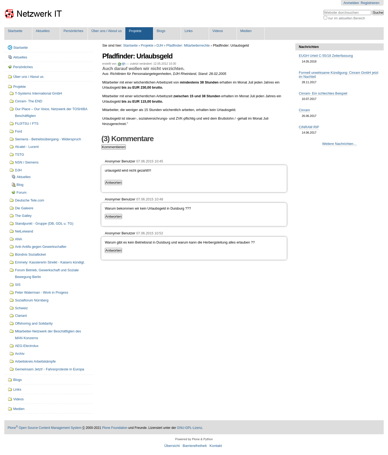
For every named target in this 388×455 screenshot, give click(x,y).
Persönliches (73, 31)
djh (124, 63)
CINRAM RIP (309, 127)
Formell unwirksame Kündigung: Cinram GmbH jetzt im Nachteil (338, 75)
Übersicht (172, 446)
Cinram (304, 110)
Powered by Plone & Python (194, 439)
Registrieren (370, 3)
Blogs (161, 31)
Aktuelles (43, 31)
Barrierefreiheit (195, 446)
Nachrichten (309, 47)
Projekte (135, 31)
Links (189, 31)
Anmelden (351, 3)
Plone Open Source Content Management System (44, 428)
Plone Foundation (114, 428)
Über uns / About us (106, 31)
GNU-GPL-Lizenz (189, 428)
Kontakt (215, 446)
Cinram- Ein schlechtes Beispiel (323, 93)
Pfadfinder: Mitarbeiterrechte (188, 45)
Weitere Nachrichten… (339, 144)
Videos (217, 31)
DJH (160, 45)
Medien (246, 31)
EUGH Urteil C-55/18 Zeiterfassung (326, 56)
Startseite (15, 31)
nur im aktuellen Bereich (346, 18)
